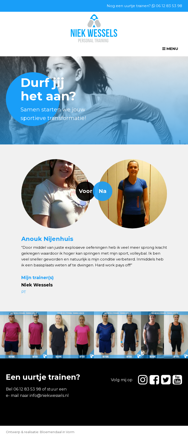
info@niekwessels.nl (49, 395)
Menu (170, 48)
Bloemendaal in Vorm (57, 432)
